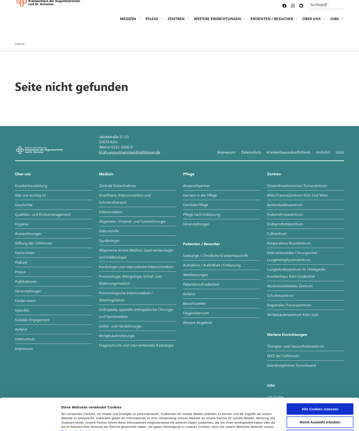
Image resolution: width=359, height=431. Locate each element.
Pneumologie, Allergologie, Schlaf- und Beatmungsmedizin (130, 280)
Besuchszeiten (194, 303)
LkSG (340, 152)
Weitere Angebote (197, 322)
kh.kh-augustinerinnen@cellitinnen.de (129, 152)
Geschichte (23, 204)
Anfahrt (21, 329)
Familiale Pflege (195, 204)
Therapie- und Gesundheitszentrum (295, 346)
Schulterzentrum (280, 295)
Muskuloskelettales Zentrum (290, 285)
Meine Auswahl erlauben (320, 393)
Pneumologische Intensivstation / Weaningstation (126, 296)
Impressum (96, 403)
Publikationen (26, 281)
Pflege (151, 22)
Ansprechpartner (196, 185)
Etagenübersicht (196, 312)
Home (20, 43)
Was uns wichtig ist (30, 195)
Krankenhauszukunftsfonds (288, 152)
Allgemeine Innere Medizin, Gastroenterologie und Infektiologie (136, 253)
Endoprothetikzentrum (285, 223)
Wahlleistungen (195, 274)
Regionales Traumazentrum (289, 304)
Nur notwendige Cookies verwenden (320, 408)
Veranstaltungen (28, 290)
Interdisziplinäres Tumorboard (291, 365)
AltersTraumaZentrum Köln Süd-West (297, 195)
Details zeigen (248, 422)
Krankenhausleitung (31, 185)
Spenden (22, 310)
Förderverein (25, 300)
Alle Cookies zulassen (320, 380)
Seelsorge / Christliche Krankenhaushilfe (215, 255)
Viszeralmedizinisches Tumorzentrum (297, 185)
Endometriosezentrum (285, 214)
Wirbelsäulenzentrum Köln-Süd (292, 314)
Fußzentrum (277, 233)
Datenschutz (72, 403)
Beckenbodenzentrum (284, 204)
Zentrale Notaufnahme (117, 185)
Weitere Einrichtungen (217, 22)
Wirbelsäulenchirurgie (117, 335)
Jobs (334, 22)
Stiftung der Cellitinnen (33, 243)
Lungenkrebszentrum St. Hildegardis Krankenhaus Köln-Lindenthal (296, 273)
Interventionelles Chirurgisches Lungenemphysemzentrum (292, 256)
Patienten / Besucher (271, 22)
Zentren (176, 22)
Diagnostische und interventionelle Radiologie (136, 345)
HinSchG (323, 152)
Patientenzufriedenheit (201, 284)
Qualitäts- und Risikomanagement (42, 214)
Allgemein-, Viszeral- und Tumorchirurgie (132, 221)
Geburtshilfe (109, 230)
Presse (20, 271)
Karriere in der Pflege (200, 195)
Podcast (21, 262)
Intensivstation (111, 211)
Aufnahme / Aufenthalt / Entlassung (212, 264)
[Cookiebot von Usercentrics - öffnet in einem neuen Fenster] (30, 421)
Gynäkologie (109, 240)
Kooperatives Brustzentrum (289, 243)
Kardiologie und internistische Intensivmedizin (136, 266)
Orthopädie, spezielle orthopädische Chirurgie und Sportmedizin (136, 313)
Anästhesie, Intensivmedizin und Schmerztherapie (125, 199)
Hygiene (21, 223)
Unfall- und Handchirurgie (120, 325)
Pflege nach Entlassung (201, 214)
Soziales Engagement (32, 319)
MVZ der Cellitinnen (283, 355)
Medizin (128, 22)
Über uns (311, 22)
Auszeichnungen (28, 233)
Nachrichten (25, 252)
